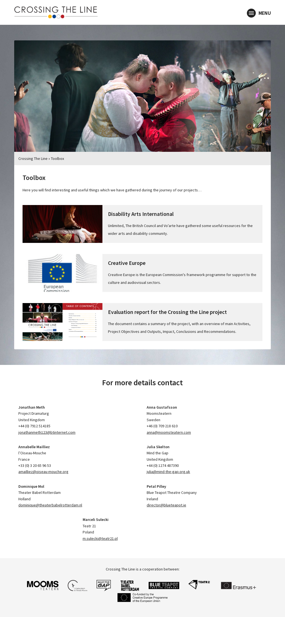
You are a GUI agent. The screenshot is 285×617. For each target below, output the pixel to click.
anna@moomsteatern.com (169, 432)
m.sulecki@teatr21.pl (100, 538)
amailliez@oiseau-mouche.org (43, 471)
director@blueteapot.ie (166, 505)
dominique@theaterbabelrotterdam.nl (50, 505)
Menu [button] (259, 13)
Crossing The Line (33, 158)
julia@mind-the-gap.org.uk (168, 471)
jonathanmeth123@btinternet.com (46, 432)
